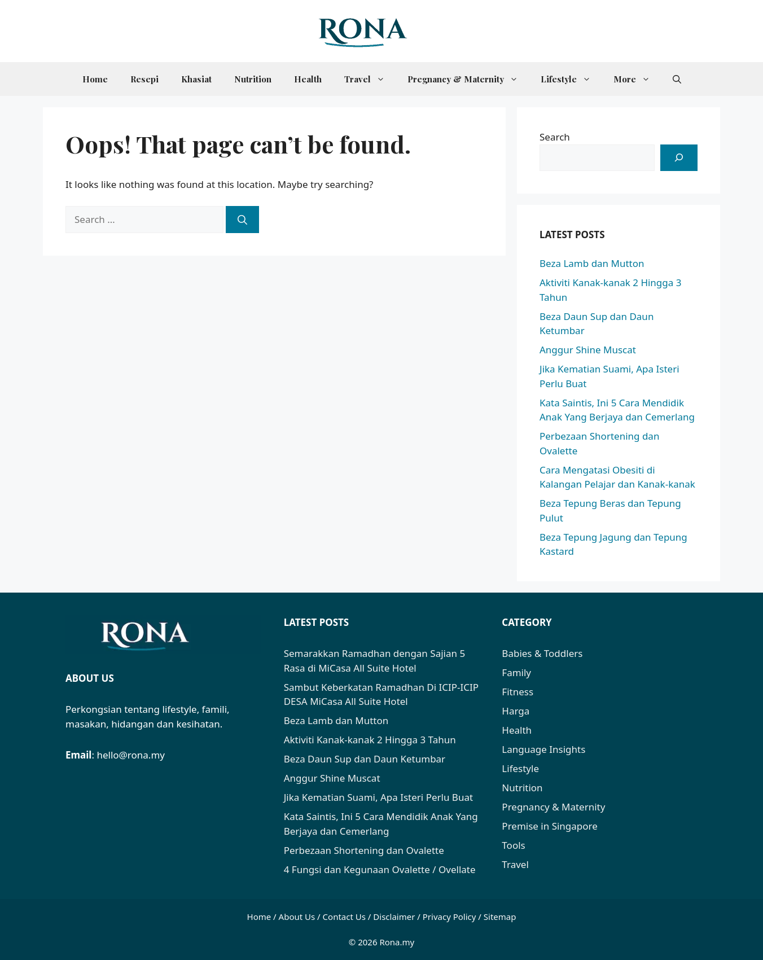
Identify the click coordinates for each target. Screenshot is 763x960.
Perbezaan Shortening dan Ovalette (364, 850)
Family (516, 672)
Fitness (517, 691)
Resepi (144, 79)
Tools (513, 845)
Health (308, 79)
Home (95, 79)
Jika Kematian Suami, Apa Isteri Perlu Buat (378, 797)
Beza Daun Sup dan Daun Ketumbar (364, 758)
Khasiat (196, 79)
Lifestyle (571, 79)
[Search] (242, 219)
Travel (370, 79)
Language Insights (543, 749)
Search (555, 136)
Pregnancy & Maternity (468, 79)
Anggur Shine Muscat (588, 349)
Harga (515, 710)
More (637, 79)
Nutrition (252, 79)
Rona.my (396, 942)
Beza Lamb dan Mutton (592, 263)
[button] (676, 79)
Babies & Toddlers (542, 653)
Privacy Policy (449, 916)
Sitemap (500, 916)
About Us (297, 916)
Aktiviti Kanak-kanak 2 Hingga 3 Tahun (370, 739)
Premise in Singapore (550, 825)
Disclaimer (394, 916)
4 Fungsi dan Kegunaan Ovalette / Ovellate (380, 869)
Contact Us (344, 916)
